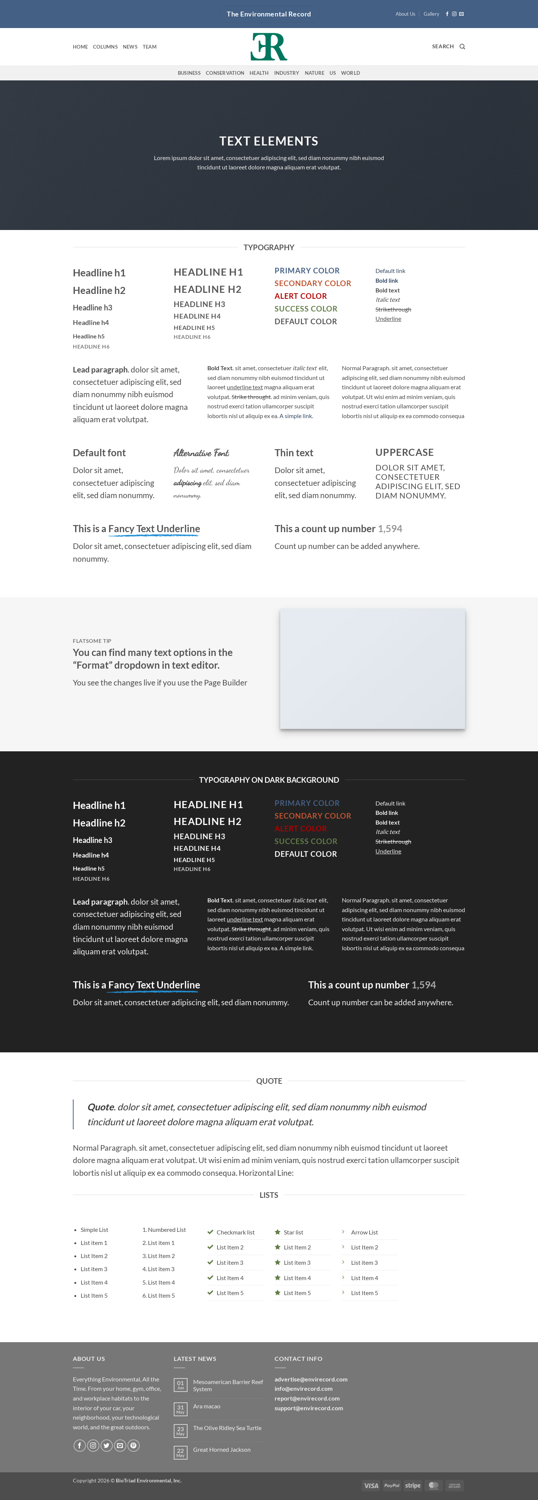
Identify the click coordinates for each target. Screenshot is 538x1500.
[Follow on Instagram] (454, 14)
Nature (315, 73)
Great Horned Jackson (222, 1449)
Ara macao (206, 1405)
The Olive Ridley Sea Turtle (227, 1427)
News (130, 47)
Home (80, 47)
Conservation (225, 73)
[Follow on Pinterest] (133, 1445)
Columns (105, 47)
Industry (287, 73)
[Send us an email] (461, 14)
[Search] (462, 47)
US (333, 73)
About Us (405, 14)
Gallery (431, 14)
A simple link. (296, 415)
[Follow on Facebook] (447, 14)
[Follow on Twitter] (107, 1445)
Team (150, 47)
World (350, 73)
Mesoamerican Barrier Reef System (228, 1385)
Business (189, 73)
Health (259, 73)
